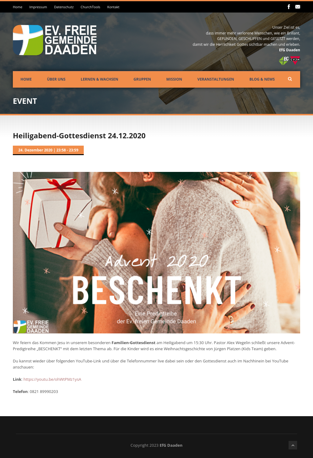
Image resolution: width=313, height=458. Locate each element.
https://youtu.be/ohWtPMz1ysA (52, 379)
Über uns (56, 79)
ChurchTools (90, 7)
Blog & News (262, 79)
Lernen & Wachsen (99, 79)
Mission (174, 79)
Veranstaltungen (215, 79)
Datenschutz (64, 7)
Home (17, 7)
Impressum (38, 7)
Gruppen (142, 79)
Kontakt (113, 7)
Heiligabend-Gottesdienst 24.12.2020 (79, 135)
